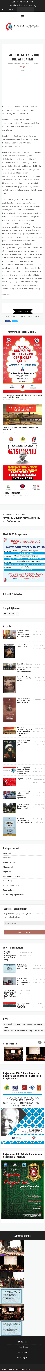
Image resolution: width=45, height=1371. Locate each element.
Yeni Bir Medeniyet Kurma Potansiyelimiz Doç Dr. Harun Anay (11, 956)
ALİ (32, 316)
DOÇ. (25, 316)
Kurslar (6, 858)
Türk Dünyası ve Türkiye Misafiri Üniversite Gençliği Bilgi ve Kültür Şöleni (22, 396)
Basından (7, 881)
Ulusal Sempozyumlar (12, 895)
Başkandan (7, 862)
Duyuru (6, 872)
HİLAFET (8, 316)
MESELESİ (17, 316)
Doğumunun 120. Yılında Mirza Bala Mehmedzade (24, 700)
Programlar (8, 890)
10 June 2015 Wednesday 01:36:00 (14, 399)
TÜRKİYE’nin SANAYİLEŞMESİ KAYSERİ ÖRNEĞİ (23, 967)
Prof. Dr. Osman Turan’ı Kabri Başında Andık (23, 806)
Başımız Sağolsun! (24, 779)
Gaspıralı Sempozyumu (11, 493)
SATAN (37, 316)
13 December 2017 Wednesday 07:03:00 (16, 432)
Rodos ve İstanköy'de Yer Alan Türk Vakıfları (24, 820)
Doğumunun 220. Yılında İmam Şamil (23, 743)
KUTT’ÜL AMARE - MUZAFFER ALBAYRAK (24, 1005)
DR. (29, 316)
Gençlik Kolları (9, 885)
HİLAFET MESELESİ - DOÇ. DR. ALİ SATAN (22, 56)
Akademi (7, 867)
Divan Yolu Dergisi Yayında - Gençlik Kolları (24, 679)
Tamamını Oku (22, 311)
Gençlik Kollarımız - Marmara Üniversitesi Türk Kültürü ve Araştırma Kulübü (24, 668)
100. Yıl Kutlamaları (11, 876)
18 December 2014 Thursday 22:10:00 (15, 495)
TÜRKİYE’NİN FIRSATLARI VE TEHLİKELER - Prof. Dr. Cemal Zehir (10, 994)
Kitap (5, 853)
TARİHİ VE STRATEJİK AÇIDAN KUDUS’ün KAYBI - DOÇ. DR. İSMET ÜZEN (22, 428)
